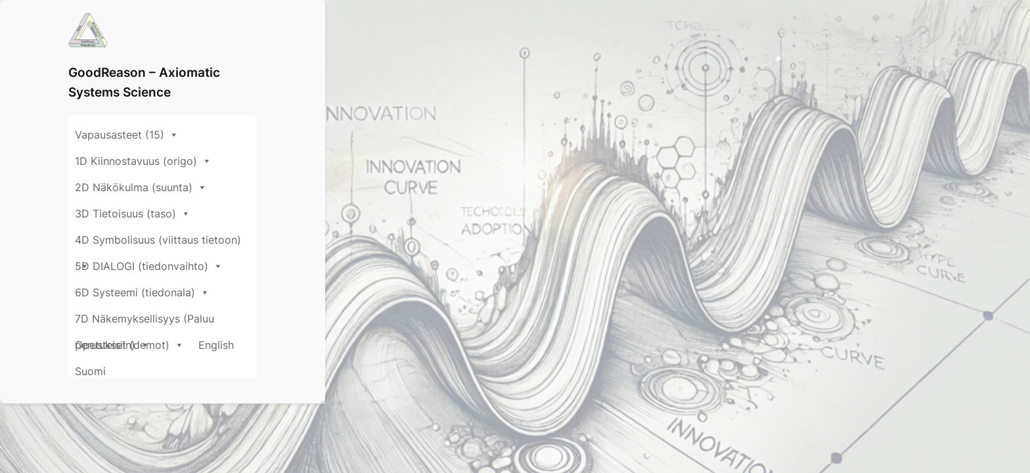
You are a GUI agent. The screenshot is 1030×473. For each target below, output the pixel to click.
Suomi (807, 105)
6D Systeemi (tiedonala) (304, 102)
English (759, 105)
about (217, 436)
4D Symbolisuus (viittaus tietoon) (711, 76)
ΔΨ (80, 436)
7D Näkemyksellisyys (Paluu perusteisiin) (495, 102)
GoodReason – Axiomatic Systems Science (252, 29)
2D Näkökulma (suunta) (410, 76)
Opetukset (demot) (672, 102)
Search (748, 344)
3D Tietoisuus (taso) (548, 76)
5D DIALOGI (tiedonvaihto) (149, 102)
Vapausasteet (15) (127, 76)
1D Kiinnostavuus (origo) (261, 76)
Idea (262, 436)
